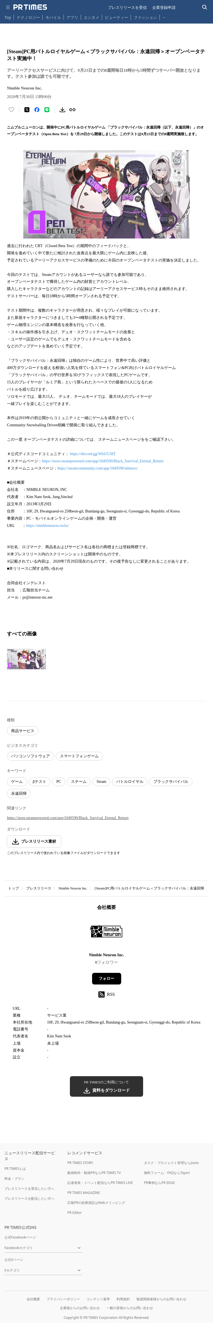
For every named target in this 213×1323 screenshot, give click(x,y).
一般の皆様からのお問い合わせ (129, 1308)
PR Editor (74, 1212)
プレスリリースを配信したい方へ (29, 1198)
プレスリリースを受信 (127, 7)
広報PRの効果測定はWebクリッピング (96, 1202)
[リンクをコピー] (72, 109)
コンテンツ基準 (98, 1299)
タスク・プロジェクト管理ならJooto (171, 1162)
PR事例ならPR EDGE (159, 1182)
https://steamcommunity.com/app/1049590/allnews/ (97, 468)
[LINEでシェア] (46, 109)
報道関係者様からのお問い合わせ (161, 1299)
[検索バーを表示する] (205, 7)
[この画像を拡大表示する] (26, 659)
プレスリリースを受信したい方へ (29, 1188)
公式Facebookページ (20, 1237)
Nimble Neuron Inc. (73, 888)
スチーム (79, 782)
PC (58, 782)
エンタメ (91, 17)
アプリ (72, 17)
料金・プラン (14, 1178)
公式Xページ (13, 1259)
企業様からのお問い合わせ (80, 1308)
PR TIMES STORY (80, 1162)
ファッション (145, 17)
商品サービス (22, 731)
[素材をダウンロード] (62, 109)
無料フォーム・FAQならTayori (167, 1172)
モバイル (53, 17)
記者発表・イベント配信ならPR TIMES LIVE (100, 1182)
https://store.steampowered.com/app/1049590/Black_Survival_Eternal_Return (103, 461)
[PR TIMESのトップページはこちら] (30, 7)
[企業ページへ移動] (106, 933)
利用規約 (123, 1299)
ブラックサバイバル (170, 782)
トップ (13, 888)
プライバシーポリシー (63, 1299)
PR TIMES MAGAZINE (83, 1192)
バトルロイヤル (129, 782)
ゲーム (17, 782)
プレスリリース (38, 888)
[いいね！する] (11, 109)
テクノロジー (28, 17)
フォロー (106, 978)
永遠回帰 (19, 793)
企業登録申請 (164, 7)
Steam (101, 782)
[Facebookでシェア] (36, 109)
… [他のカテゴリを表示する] (164, 16)
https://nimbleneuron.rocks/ (47, 526)
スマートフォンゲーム (79, 756)
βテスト (39, 782)
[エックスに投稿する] (26, 109)
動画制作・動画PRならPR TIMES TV (94, 1172)
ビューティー (116, 17)
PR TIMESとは (15, 1168)
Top (7, 17)
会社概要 (33, 1299)
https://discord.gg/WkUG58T (93, 454)
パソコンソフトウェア (30, 756)
